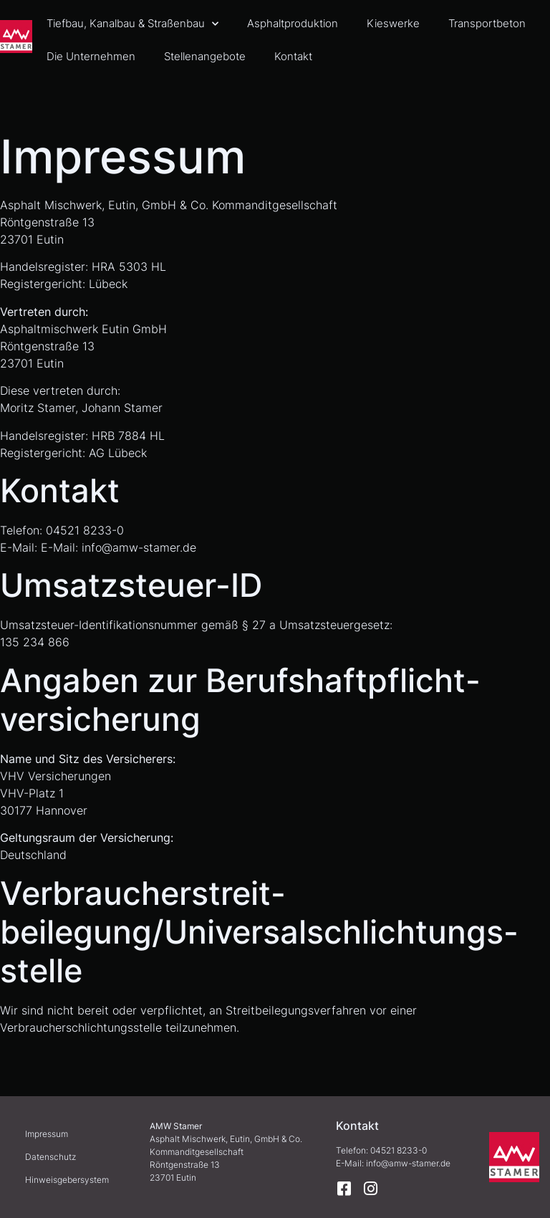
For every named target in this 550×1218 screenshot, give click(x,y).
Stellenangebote (205, 56)
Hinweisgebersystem (67, 1179)
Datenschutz (50, 1156)
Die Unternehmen (91, 56)
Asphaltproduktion (292, 23)
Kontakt (293, 56)
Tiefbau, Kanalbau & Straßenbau (132, 24)
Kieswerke (393, 23)
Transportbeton (487, 23)
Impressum (46, 1133)
